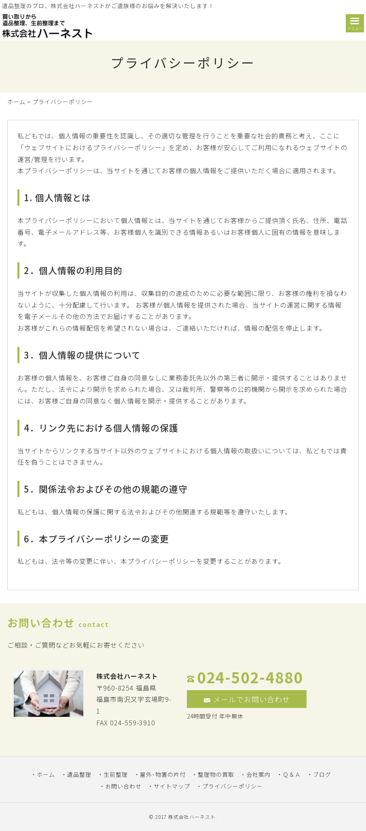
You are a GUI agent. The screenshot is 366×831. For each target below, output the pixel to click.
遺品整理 (79, 774)
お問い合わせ (123, 786)
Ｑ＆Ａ (292, 774)
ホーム (16, 102)
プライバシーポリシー (232, 786)
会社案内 (258, 774)
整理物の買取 (216, 774)
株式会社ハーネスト (192, 816)
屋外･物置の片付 (163, 774)
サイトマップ (172, 786)
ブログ (322, 774)
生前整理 (116, 774)
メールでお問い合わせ (246, 699)
